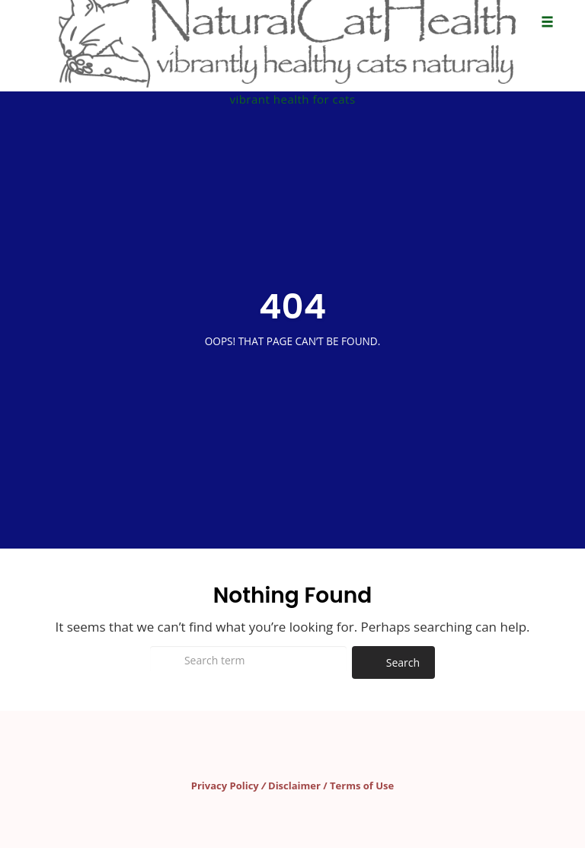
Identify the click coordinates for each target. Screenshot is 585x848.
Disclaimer (294, 785)
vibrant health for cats (292, 99)
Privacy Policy (225, 785)
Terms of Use (362, 785)
